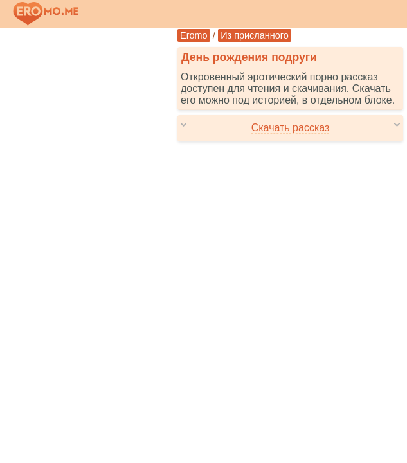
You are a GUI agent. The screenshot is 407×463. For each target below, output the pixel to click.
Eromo (194, 35)
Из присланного (255, 35)
